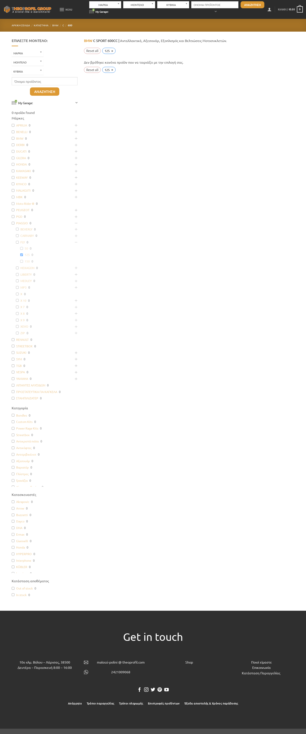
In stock (21, 595)
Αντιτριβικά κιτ (26, 454)
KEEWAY (22, 177)
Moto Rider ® (25, 203)
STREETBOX (24, 346)
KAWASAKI (23, 171)
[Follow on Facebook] (139, 690)
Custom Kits (24, 422)
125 (27, 255)
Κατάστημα (41, 25)
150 (27, 261)
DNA (19, 528)
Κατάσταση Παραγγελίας (261, 673)
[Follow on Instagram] (146, 690)
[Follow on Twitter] (153, 690)
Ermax (20, 534)
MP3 (23, 287)
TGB (19, 366)
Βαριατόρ (22, 467)
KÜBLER (21, 567)
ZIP (22, 333)
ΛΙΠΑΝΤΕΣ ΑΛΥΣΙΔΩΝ (30, 385)
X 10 (23, 300)
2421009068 (120, 672)
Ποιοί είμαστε (261, 662)
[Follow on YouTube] (166, 690)
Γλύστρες (22, 474)
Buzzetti (22, 515)
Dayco (20, 521)
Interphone (23, 560)
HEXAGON (27, 268)
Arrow (20, 508)
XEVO (24, 326)
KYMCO (21, 184)
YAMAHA (22, 378)
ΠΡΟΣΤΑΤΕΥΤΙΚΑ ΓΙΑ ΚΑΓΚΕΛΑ (36, 392)
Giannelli (22, 541)
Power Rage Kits (27, 428)
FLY (22, 242)
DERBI (20, 145)
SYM (19, 359)
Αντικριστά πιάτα (27, 441)
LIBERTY (26, 274)
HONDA (21, 164)
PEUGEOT (23, 210)
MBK (19, 197)
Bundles (21, 415)
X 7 (22, 307)
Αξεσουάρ (23, 461)
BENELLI (21, 132)
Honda (20, 547)
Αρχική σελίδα (21, 25)
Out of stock (24, 588)
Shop (189, 662)
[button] (65, 9)
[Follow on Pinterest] (159, 690)
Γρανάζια (22, 480)
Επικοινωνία (261, 667)
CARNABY (27, 235)
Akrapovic (22, 502)
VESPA (20, 372)
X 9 (22, 320)
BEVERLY (26, 229)
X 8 (22, 313)
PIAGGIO (22, 223)
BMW (55, 25)
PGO (19, 216)
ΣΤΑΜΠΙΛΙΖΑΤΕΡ (27, 398)
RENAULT (22, 339)
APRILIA (21, 125)
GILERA (21, 158)
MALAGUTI (23, 190)
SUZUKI (21, 352)
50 (26, 248)
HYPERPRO (24, 554)
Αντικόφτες (23, 448)
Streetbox (23, 435)
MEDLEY (26, 281)
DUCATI (21, 151)
